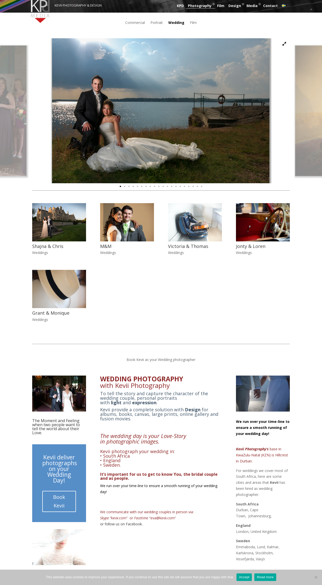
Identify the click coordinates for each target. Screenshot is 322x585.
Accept (244, 577)
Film (220, 5)
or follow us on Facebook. (121, 524)
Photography (200, 5)
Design (234, 5)
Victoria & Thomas (188, 246)
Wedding (176, 23)
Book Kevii (59, 501)
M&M (105, 246)
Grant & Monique (50, 313)
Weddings (40, 252)
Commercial (135, 23)
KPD (180, 5)
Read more (265, 577)
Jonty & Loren (250, 246)
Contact (270, 5)
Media (252, 5)
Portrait (156, 23)
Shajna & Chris (47, 246)
